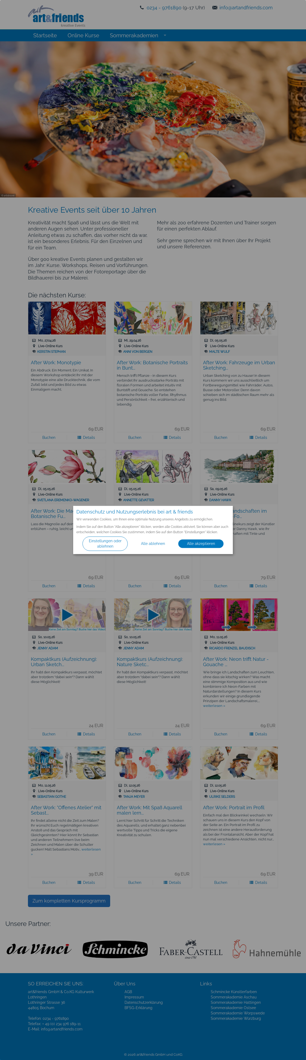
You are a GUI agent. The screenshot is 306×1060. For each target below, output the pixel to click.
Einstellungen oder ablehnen (105, 544)
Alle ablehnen (153, 544)
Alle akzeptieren (201, 544)
